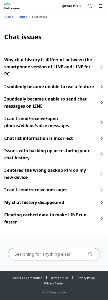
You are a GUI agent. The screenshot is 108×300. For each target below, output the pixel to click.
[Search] (90, 6)
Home (9, 17)
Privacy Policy (85, 278)
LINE (7, 4)
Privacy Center (54, 283)
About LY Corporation (27, 278)
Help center (12, 8)
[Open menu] (100, 6)
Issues (23, 17)
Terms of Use (59, 278)
